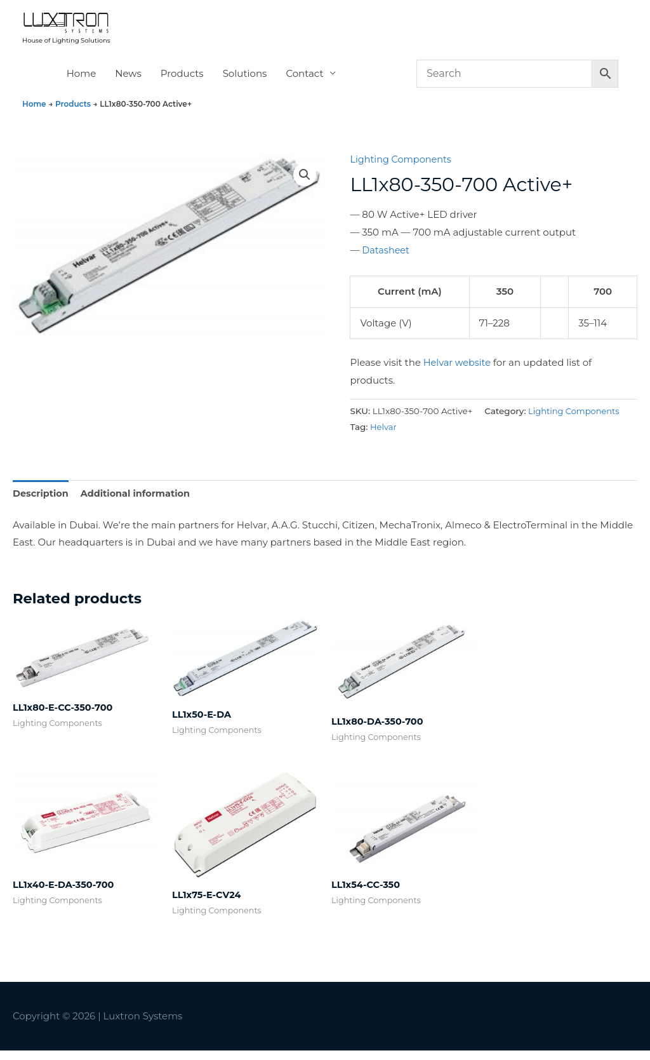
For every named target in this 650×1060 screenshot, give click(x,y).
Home (81, 81)
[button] (304, 182)
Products (182, 81)
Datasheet (386, 258)
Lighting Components (402, 167)
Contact (304, 81)
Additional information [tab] (139, 501)
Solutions (245, 81)
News (128, 81)
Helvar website (458, 370)
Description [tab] (41, 501)
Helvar (383, 434)
